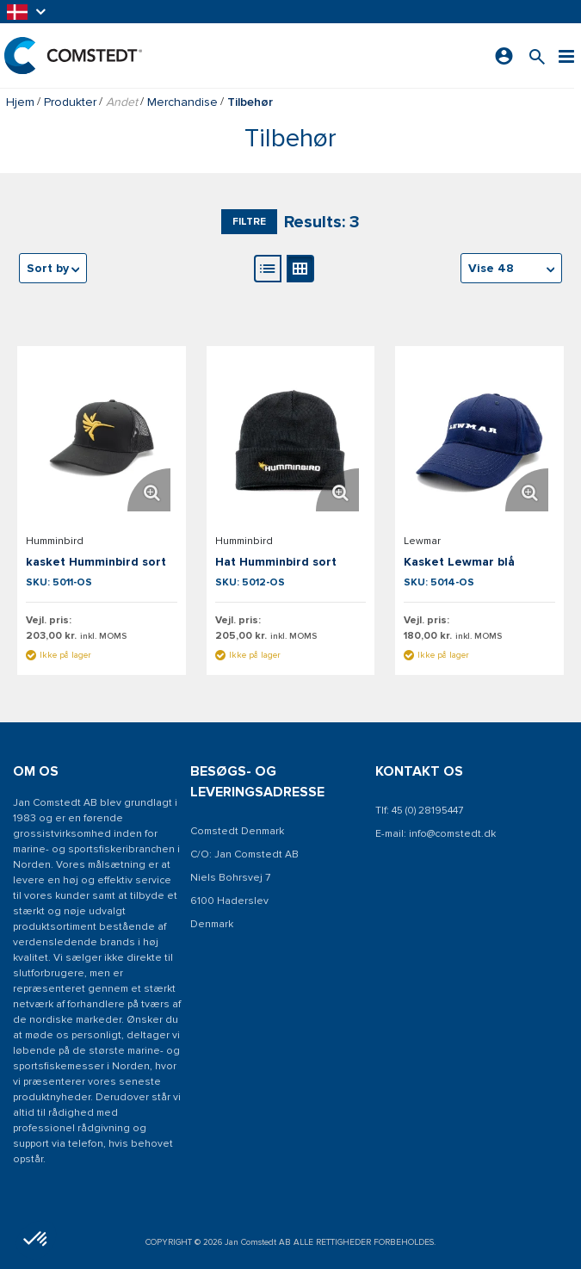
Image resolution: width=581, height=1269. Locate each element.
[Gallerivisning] (300, 268)
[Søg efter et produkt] (537, 55)
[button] (27, 11)
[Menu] (566, 55)
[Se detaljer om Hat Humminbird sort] (291, 440)
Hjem (20, 102)
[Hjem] (73, 55)
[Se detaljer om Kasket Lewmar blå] (479, 440)
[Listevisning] (267, 268)
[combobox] (511, 268)
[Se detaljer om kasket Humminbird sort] (101, 440)
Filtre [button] (249, 221)
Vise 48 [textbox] (491, 268)
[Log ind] (504, 56)
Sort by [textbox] (48, 268)
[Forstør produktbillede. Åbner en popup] (148, 489)
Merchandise (182, 102)
